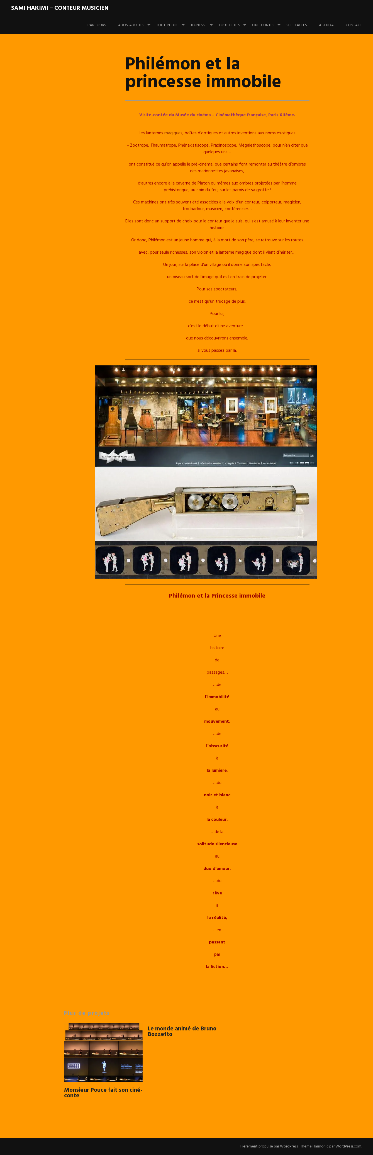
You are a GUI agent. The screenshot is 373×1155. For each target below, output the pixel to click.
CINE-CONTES (269, 22)
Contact (354, 25)
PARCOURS (96, 25)
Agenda (326, 25)
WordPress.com (348, 1146)
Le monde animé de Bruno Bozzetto (182, 1031)
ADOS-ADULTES (136, 22)
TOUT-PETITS (235, 22)
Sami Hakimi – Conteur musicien (59, 8)
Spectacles (296, 25)
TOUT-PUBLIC (173, 22)
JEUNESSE (204, 22)
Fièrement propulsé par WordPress (269, 1146)
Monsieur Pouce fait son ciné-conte (103, 1093)
